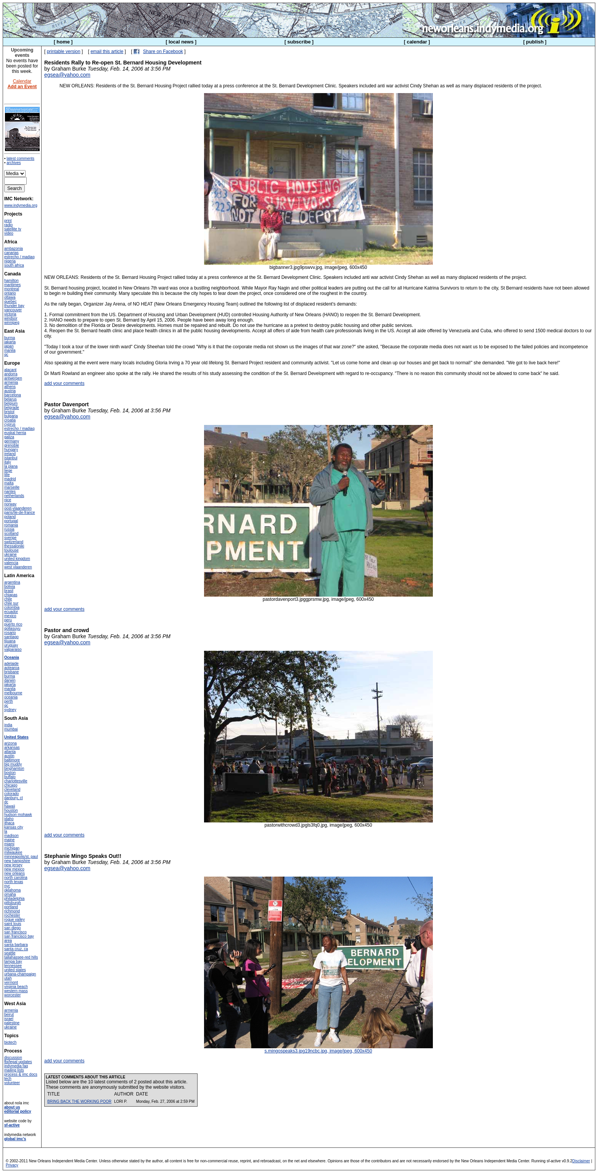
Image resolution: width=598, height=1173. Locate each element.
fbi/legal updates (18, 1062)
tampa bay (13, 961)
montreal (11, 289)
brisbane (11, 672)
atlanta (10, 752)
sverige (10, 538)
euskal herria (15, 433)
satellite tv (12, 229)
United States (16, 737)
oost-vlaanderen (18, 508)
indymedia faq (16, 1066)
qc (6, 354)
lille (7, 475)
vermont (11, 982)
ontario (10, 293)
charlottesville (15, 781)
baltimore (12, 760)
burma (9, 338)
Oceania (11, 657)
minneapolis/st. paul (21, 856)
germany (11, 441)
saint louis (12, 924)
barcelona (12, 395)
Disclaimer (581, 1161)
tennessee (13, 966)
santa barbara (16, 945)
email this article (106, 51)
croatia (10, 420)
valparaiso (13, 649)
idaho (8, 819)
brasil (8, 591)
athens (10, 387)
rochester (12, 915)
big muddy (13, 764)
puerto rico (13, 624)
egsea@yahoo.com (67, 75)
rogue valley (14, 919)
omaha (10, 894)
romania (11, 525)
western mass (16, 991)
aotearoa (11, 668)
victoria (10, 314)
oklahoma (12, 890)
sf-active (12, 1125)
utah (7, 978)
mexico (10, 616)
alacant (10, 370)
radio (8, 225)
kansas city (13, 827)
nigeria (10, 261)
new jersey (13, 865)
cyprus (9, 424)
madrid (10, 479)
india (8, 725)
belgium (11, 403)
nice (7, 500)
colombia (11, 607)
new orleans (14, 873)
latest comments (20, 158)
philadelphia (14, 898)
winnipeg (11, 322)
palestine (11, 1023)
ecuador (11, 612)
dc (6, 802)
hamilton (11, 280)
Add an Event (22, 86)
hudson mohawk (18, 815)
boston (10, 773)
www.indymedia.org (20, 205)
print (7, 221)
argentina (12, 582)
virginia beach (16, 987)
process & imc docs (20, 1074)
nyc (7, 886)
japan (8, 346)
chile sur (11, 603)
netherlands (14, 496)
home (63, 42)
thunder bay (14, 306)
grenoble (11, 445)
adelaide (11, 663)
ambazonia (13, 248)
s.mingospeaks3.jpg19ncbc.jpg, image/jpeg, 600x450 (318, 1049)
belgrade (11, 407)
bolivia (9, 586)
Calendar (22, 81)
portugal (11, 521)
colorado (11, 794)
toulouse (11, 550)
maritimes (12, 285)
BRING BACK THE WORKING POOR (79, 1101)
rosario (10, 633)
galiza (9, 437)
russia (9, 529)
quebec (10, 301)
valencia (11, 563)
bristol (9, 412)
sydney (10, 710)
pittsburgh (12, 903)
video (8, 233)
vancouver (13, 310)
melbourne (13, 693)
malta (8, 483)
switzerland (13, 542)
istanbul (10, 458)
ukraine (10, 554)
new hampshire (17, 861)
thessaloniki (14, 546)
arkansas (12, 747)
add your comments (64, 383)
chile (8, 599)
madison (11, 835)
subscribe (298, 42)
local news (181, 42)
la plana (11, 466)
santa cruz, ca (16, 949)
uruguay (11, 645)
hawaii (9, 806)
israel (8, 1019)
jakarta (10, 342)
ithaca (9, 823)
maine (9, 840)
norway (10, 504)
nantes (10, 491)
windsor (10, 318)
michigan (11, 848)
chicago (10, 785)
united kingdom (17, 559)
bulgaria (11, 416)
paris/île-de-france (19, 512)
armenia (11, 382)
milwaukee (13, 852)
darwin (9, 680)
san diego (12, 928)
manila (9, 350)
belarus (10, 399)
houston (11, 810)
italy (7, 462)
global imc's (15, 1139)
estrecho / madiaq (19, 257)
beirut (9, 1014)
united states (15, 970)
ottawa (9, 297)
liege (8, 470)
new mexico (14, 869)
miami (9, 844)
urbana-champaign (20, 974)
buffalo (10, 777)
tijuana (9, 641)
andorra (10, 374)
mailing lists (14, 1070)
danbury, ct (13, 798)
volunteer (12, 1083)
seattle (9, 953)
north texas (13, 882)
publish (534, 42)
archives (13, 163)
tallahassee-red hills (21, 957)
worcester (12, 995)
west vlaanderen (18, 567)
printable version (63, 51)
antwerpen (13, 378)
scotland (11, 533)
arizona (10, 743)
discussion (13, 1058)
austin (9, 756)
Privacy (12, 1165)
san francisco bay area (19, 938)
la (5, 831)
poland (10, 517)
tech (7, 1078)
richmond (12, 911)
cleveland (12, 789)
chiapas (10, 595)
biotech (10, 1042)
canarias (11, 253)
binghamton (14, 768)
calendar (417, 42)
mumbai (11, 729)
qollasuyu (12, 628)
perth (8, 701)
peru (8, 620)
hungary (11, 449)
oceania (11, 697)
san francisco (15, 932)
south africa (14, 265)
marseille (11, 487)
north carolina (15, 877)
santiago (11, 637)
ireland (10, 454)
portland (11, 907)
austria (10, 391)
